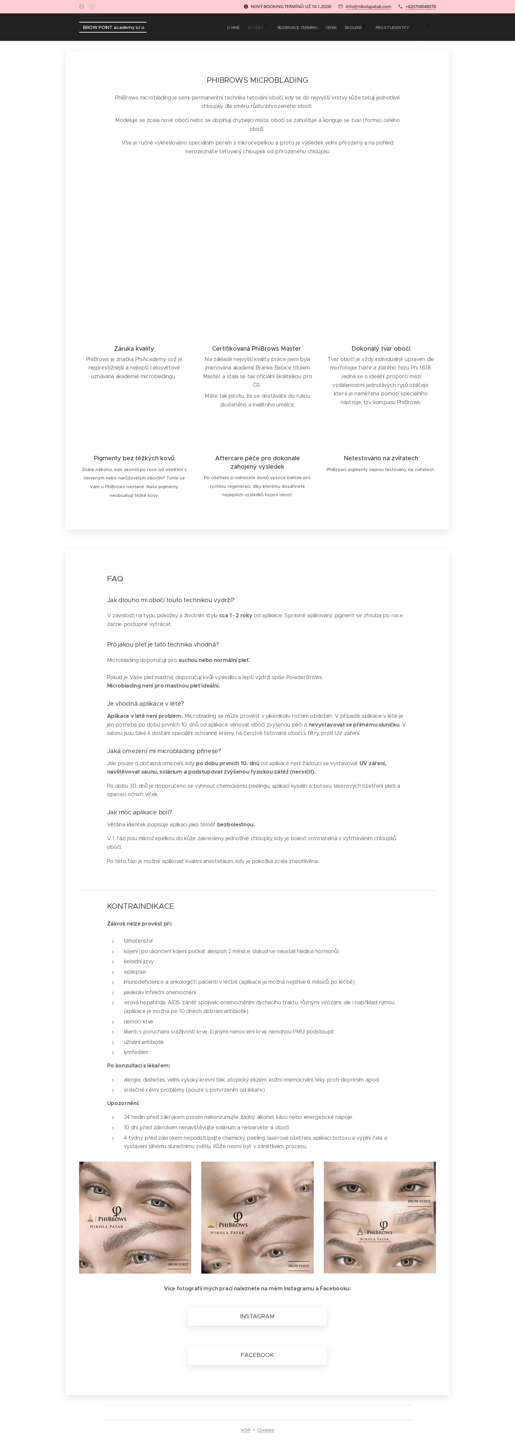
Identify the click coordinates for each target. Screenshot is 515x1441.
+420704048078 (420, 6)
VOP (245, 1430)
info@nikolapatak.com (368, 6)
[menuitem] (343, 27)
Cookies (265, 1430)
